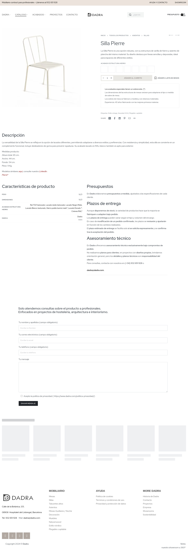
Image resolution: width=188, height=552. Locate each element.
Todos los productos (118, 35)
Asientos (136, 35)
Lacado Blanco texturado (35, 208)
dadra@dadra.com (31, 518)
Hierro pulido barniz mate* (56, 208)
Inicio (103, 35)
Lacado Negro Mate (74, 205)
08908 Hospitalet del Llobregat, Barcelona (22, 512)
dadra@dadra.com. (95, 270)
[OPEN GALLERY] (41, 67)
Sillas (146, 35)
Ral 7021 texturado (37, 205)
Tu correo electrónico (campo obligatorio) (93, 338)
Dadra (79, 216)
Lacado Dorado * (75, 208)
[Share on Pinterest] (124, 118)
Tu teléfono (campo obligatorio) (93, 350)
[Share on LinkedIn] (119, 118)
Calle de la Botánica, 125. (13, 506)
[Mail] (129, 118)
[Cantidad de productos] (107, 78)
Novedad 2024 (123, 113)
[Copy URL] (134, 118)
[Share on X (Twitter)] (109, 118)
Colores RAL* (77, 211)
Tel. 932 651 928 (9, 518)
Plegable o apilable (135, 113)
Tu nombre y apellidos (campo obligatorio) (93, 326)
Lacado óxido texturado (55, 205)
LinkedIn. (43, 171)
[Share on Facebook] (114, 118)
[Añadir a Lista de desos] (166, 78)
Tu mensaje (93, 375)
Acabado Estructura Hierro (113, 63)
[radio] (104, 69)
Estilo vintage (112, 113)
